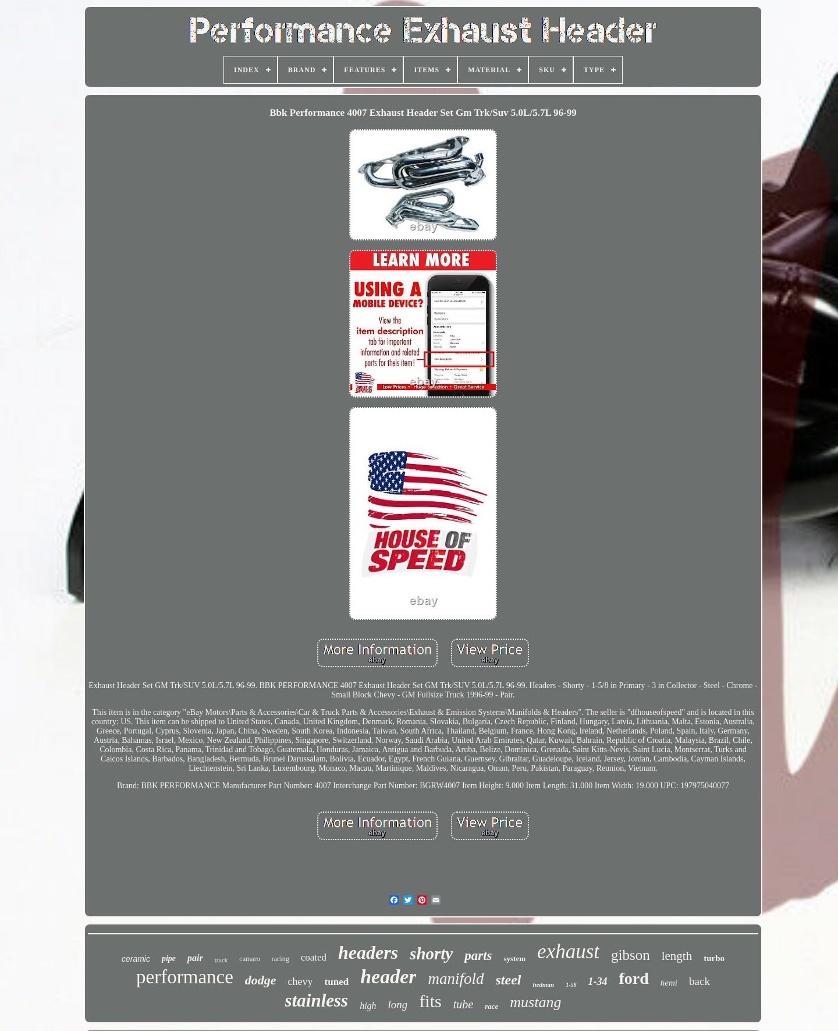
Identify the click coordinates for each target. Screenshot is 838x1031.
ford (634, 978)
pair (195, 958)
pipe (169, 958)
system (515, 958)
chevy (300, 981)
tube (463, 1004)
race (491, 1006)
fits (430, 1001)
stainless (317, 1000)
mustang (535, 1002)
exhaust (568, 951)
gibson (630, 955)
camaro (249, 959)
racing (280, 959)
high (368, 1006)
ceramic (136, 958)
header (388, 976)
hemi (669, 982)
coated (313, 957)
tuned (337, 981)
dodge (260, 980)
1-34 (598, 981)
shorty (431, 953)
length (677, 956)
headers (368, 952)
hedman (543, 984)
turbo (714, 958)
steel (508, 979)
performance (184, 976)
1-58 (571, 985)
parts (478, 955)
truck (221, 959)
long (398, 1004)
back (699, 981)
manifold (456, 978)
